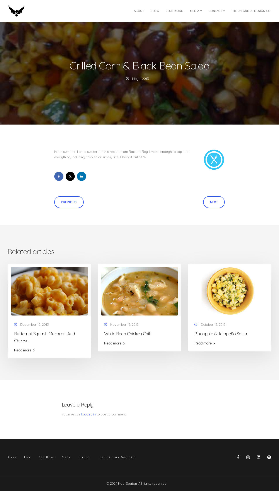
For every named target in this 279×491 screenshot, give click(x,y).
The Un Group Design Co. (251, 11)
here (142, 157)
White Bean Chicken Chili (127, 333)
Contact (215, 11)
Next (214, 202)
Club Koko (174, 11)
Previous (69, 202)
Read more (22, 350)
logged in (88, 414)
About (139, 11)
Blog (154, 11)
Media (194, 11)
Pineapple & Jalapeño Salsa (220, 333)
